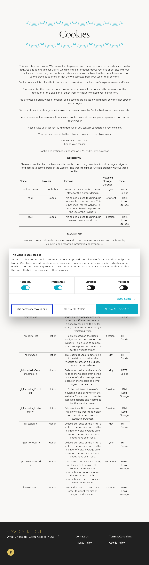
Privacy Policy (84, 542)
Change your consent (74, 144)
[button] (135, 7)
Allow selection (74, 309)
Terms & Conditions (120, 536)
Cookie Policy (117, 542)
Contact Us (82, 536)
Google (52, 198)
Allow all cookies (117, 309)
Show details (124, 298)
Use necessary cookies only (32, 309)
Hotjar (52, 336)
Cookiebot (103, 151)
